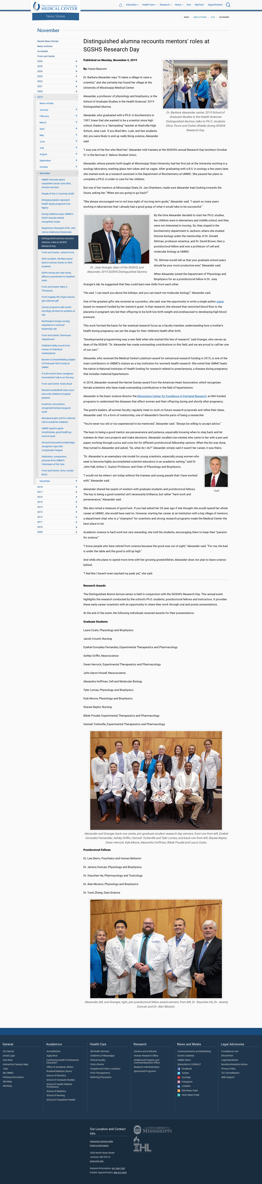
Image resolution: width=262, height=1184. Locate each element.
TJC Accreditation (230, 1071)
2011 (40, 520)
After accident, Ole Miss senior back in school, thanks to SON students (57, 260)
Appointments (215, 4)
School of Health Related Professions (59, 1083)
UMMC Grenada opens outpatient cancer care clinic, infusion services (56, 181)
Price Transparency (100, 1071)
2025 (40, 64)
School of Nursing (55, 1093)
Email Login (9, 1053)
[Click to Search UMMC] (228, 5)
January (44, 107)
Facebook (184, 1066)
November (45, 171)
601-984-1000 (118, 1166)
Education (131, 4)
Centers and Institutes (145, 1049)
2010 (40, 525)
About (178, 4)
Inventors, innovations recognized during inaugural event (56, 406)
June (42, 139)
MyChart (199, 4)
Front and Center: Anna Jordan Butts (58, 470)
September (45, 158)
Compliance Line (229, 1049)
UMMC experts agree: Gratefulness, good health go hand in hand (57, 430)
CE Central (8, 1049)
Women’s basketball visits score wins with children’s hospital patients (58, 392)
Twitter (183, 1071)
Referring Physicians (100, 1075)
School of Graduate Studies (60, 1078)
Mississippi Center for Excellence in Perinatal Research (171, 394)
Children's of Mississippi (102, 1053)
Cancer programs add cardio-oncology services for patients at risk (58, 309)
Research (164, 4)
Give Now (8, 1058)
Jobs (5, 1066)
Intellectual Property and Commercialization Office (147, 1059)
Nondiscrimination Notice (234, 1062)
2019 (213, 15)
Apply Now (52, 1053)
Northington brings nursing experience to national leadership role (56, 323)
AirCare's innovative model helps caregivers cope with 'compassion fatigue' (58, 444)
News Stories (55, 16)
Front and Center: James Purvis (58, 250)
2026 (40, 59)
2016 (40, 495)
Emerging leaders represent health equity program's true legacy (56, 202)
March (43, 120)
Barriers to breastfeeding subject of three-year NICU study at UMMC (58, 361)
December (45, 479)
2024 (40, 69)
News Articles (47, 101)
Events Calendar (185, 1053)
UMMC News (184, 1058)
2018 (40, 485)
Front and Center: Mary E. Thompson (55, 286)
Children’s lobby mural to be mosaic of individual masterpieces (56, 347)
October (44, 165)
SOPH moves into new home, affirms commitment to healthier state (58, 274)
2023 (40, 74)
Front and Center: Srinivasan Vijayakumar (56, 335)
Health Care (148, 4)
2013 (40, 510)
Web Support (228, 1075)
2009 (40, 530)
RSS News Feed (187, 1088)
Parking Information (13, 1075)
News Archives (44, 44)
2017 (40, 490)
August (43, 152)
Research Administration (146, 1065)
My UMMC (8, 1071)
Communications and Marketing (194, 1049)
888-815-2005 (120, 1170)
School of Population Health (60, 1098)
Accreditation (53, 1049)
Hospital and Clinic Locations (105, 1066)
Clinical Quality (97, 1058)
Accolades (42, 49)
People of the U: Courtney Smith (58, 191)
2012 (40, 515)
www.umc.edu (96, 1159)
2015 (40, 500)
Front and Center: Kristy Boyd (57, 381)
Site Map (7, 1079)
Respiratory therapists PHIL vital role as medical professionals (58, 228)
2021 (40, 84)
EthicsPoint (227, 1053)
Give (188, 4)
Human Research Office (146, 1053)
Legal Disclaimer (229, 1058)
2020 (40, 89)
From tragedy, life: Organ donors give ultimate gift (58, 297)
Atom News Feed (188, 1093)
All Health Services (99, 1049)
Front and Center (46, 54)
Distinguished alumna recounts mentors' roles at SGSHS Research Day (58, 240)
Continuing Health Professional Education (62, 1059)
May (42, 133)
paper (220, 299)
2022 (40, 79)
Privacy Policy (228, 1066)
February (44, 114)
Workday (7, 1084)
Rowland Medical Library (59, 1069)
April (42, 127)
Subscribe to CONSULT (189, 1062)
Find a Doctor (97, 1062)
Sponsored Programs (145, 1069)
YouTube (184, 1075)
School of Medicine (56, 1089)
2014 (40, 505)
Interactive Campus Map (15, 1062)
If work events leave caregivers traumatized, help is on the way (58, 373)
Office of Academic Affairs (59, 1065)
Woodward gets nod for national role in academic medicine (58, 418)
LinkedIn (183, 1084)
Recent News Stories (47, 39)
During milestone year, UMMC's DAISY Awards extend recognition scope (57, 216)
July (42, 146)
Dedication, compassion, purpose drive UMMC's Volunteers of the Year (54, 458)
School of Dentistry (56, 1073)
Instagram (184, 1080)
